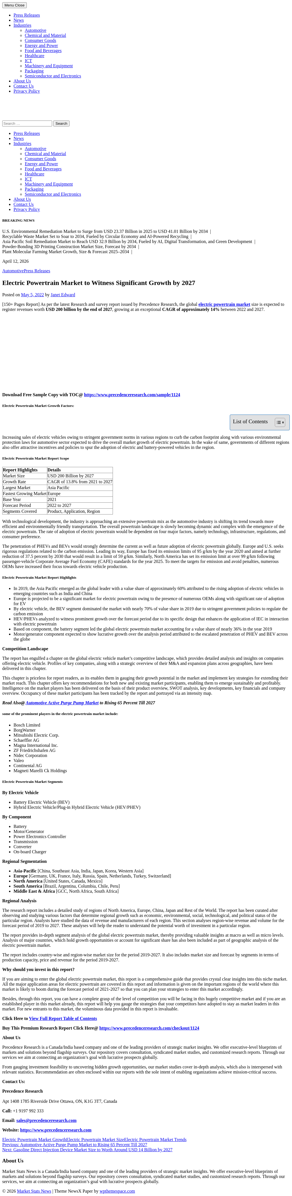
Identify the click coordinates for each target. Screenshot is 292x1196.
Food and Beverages (43, 50)
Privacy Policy (27, 91)
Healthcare (34, 55)
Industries (22, 25)
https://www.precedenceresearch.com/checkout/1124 (149, 1028)
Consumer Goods (40, 40)
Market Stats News (34, 1191)
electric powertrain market (224, 304)
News (19, 20)
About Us (22, 81)
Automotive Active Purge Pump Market (62, 702)
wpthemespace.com (117, 1191)
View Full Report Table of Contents (63, 1018)
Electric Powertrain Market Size (95, 1139)
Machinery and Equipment (49, 65)
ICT (28, 60)
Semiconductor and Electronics (53, 76)
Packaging (34, 70)
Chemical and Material (45, 35)
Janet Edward (63, 294)
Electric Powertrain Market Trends (155, 1139)
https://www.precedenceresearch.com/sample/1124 (132, 394)
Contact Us (24, 86)
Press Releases (27, 15)
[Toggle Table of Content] (277, 422)
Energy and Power (41, 45)
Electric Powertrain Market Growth (34, 1139)
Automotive (35, 30)
